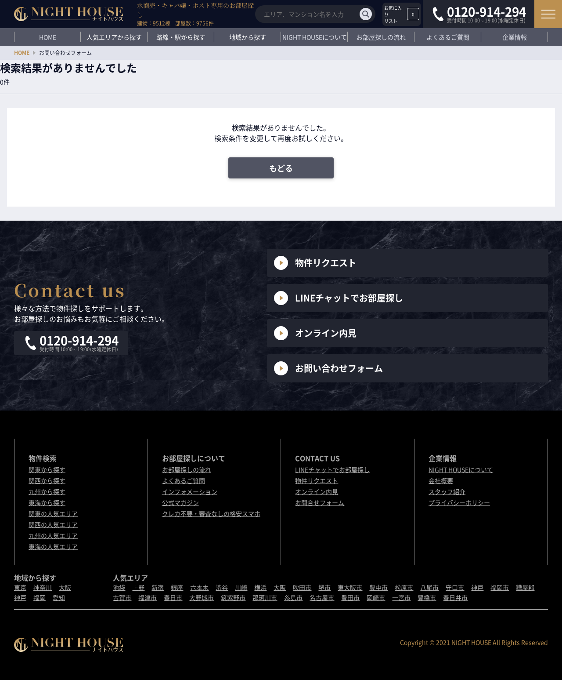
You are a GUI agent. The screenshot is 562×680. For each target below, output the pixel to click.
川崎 (241, 587)
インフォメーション (189, 491)
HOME (47, 37)
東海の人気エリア (53, 546)
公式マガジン (180, 502)
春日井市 (455, 597)
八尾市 (429, 587)
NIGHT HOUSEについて (314, 37)
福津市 (147, 597)
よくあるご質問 (447, 37)
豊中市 (378, 587)
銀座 (177, 587)
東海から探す (47, 502)
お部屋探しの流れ (381, 37)
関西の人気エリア (53, 524)
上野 (138, 587)
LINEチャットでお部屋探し (338, 298)
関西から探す (47, 480)
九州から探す (47, 491)
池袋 (119, 587)
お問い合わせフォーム (328, 368)
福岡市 (499, 587)
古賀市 (122, 597)
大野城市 (201, 597)
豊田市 (350, 597)
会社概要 (441, 480)
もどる (281, 168)
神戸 (20, 597)
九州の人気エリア (53, 535)
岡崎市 (376, 597)
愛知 (59, 597)
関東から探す (47, 469)
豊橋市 (427, 597)
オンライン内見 (315, 333)
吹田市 (302, 587)
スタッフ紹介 (447, 491)
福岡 (39, 597)
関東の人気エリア (53, 513)
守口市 (455, 587)
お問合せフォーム (319, 502)
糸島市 (293, 597)
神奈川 (42, 587)
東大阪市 (350, 587)
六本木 (199, 587)
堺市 (324, 587)
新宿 (157, 587)
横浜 (260, 587)
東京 (20, 587)
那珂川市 (264, 597)
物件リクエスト (315, 263)
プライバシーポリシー (459, 502)
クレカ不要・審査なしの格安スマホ (211, 513)
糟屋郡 (525, 587)
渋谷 (222, 587)
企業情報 (514, 37)
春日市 (173, 597)
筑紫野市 (233, 597)
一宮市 (401, 597)
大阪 (65, 587)
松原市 (404, 587)
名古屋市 (322, 597)
